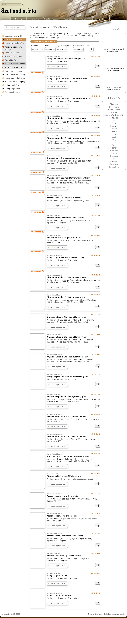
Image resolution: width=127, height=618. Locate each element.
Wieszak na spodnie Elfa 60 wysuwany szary (67, 297)
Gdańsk (114, 112)
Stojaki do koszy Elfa (13, 56)
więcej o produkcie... (58, 66)
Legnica (114, 131)
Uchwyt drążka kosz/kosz (58, 575)
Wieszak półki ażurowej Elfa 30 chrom (64, 476)
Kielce (114, 121)
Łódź (114, 137)
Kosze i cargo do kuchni (15, 78)
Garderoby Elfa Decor (13, 71)
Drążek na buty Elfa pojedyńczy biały (63, 158)
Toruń (114, 159)
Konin (114, 123)
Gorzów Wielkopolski (114, 115)
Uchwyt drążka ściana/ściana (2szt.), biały (65, 257)
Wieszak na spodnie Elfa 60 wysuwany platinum (68, 138)
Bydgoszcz (114, 107)
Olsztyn (114, 140)
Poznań (114, 148)
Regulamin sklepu (51, 19)
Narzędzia (35, 19)
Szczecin (114, 156)
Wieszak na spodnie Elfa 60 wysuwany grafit (67, 396)
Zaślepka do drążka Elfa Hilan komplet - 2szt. (67, 58)
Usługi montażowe (12, 85)
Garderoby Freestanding (15, 75)
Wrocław (114, 164)
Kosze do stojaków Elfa (14, 43)
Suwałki (114, 153)
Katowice (114, 118)
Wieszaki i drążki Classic (15, 64)
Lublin (114, 134)
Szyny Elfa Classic (12, 60)
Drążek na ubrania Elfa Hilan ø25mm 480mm (67, 317)
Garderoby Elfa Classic (14, 40)
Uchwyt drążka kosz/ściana (59, 595)
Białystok (114, 104)
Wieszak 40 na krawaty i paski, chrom (64, 555)
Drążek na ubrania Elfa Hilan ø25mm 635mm (67, 337)
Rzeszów (114, 151)
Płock (114, 145)
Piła (114, 142)
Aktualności (67, 19)
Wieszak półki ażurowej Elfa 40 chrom (64, 197)
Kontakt (84, 19)
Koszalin (114, 126)
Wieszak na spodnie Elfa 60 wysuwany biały (66, 118)
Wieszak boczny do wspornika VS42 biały (65, 535)
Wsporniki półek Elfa (13, 67)
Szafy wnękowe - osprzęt (15, 82)
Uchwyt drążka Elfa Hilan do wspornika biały (67, 78)
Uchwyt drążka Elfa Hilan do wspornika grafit (67, 376)
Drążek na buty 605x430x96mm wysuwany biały (68, 178)
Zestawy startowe (12, 92)
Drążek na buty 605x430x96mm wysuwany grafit (68, 456)
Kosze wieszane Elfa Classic (13, 48)
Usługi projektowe (12, 89)
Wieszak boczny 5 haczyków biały (62, 516)
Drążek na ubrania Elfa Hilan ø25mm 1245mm (67, 357)
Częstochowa (114, 110)
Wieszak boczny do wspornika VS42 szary (65, 217)
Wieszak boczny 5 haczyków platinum (64, 237)
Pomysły (18, 19)
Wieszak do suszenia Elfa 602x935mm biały (66, 436)
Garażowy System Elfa (14, 36)
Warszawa (114, 161)
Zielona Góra (114, 167)
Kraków (114, 129)
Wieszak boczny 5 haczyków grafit (62, 496)
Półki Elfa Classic (12, 53)
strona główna (18, 11)
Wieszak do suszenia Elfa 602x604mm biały (66, 416)
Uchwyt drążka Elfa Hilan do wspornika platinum (69, 98)
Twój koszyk (14, 27)
